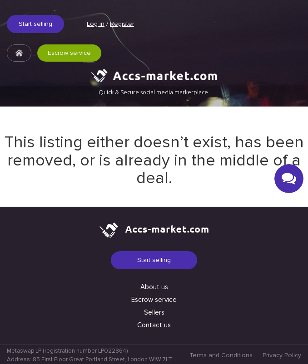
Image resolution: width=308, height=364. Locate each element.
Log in (95, 24)
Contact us (154, 325)
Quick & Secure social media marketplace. (154, 92)
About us (154, 287)
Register (122, 24)
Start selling (35, 24)
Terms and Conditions (221, 355)
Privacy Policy (282, 355)
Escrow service (69, 53)
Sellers (154, 312)
